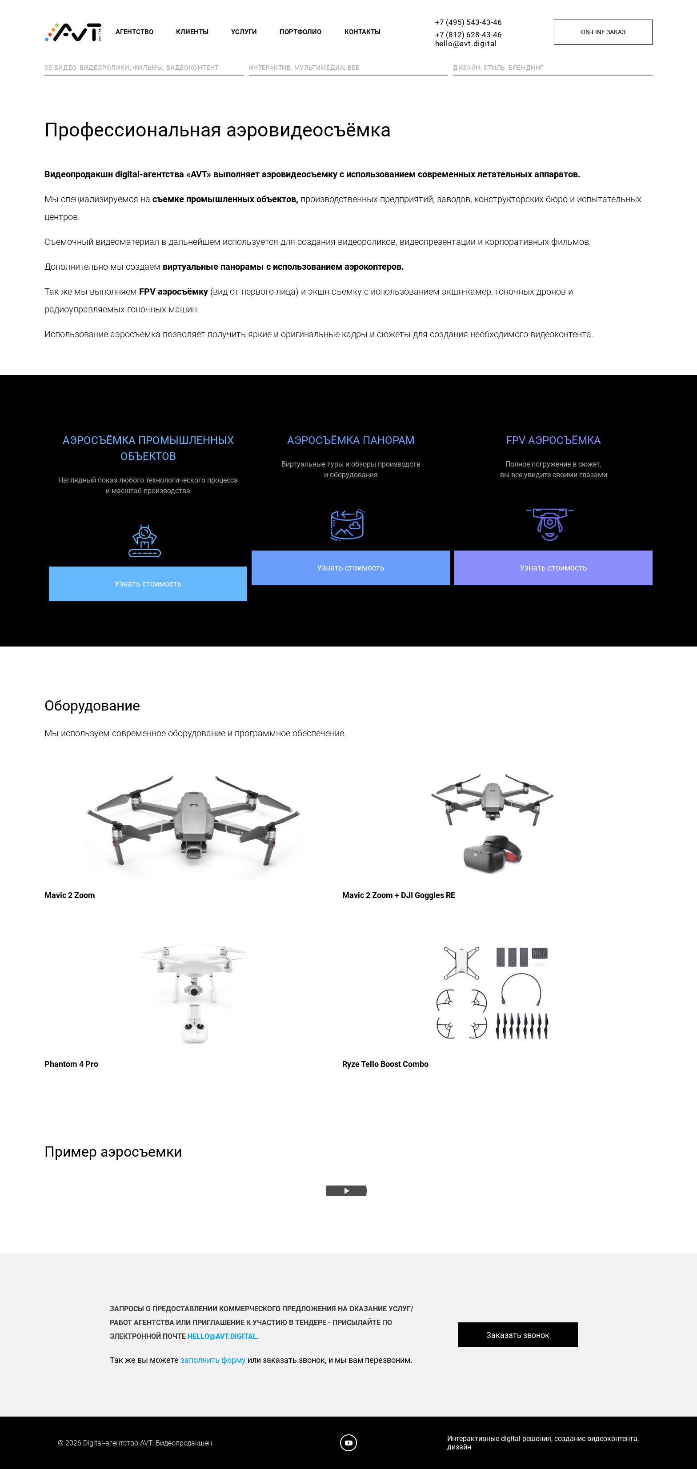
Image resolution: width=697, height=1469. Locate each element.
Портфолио (300, 32)
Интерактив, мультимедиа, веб (304, 67)
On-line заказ (603, 32)
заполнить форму (213, 1360)
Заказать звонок (517, 1335)
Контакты (362, 32)
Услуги (244, 32)
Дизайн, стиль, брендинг (498, 67)
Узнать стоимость (148, 583)
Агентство (134, 32)
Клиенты (192, 32)
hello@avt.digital (466, 43)
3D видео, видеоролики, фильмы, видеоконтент (131, 67)
